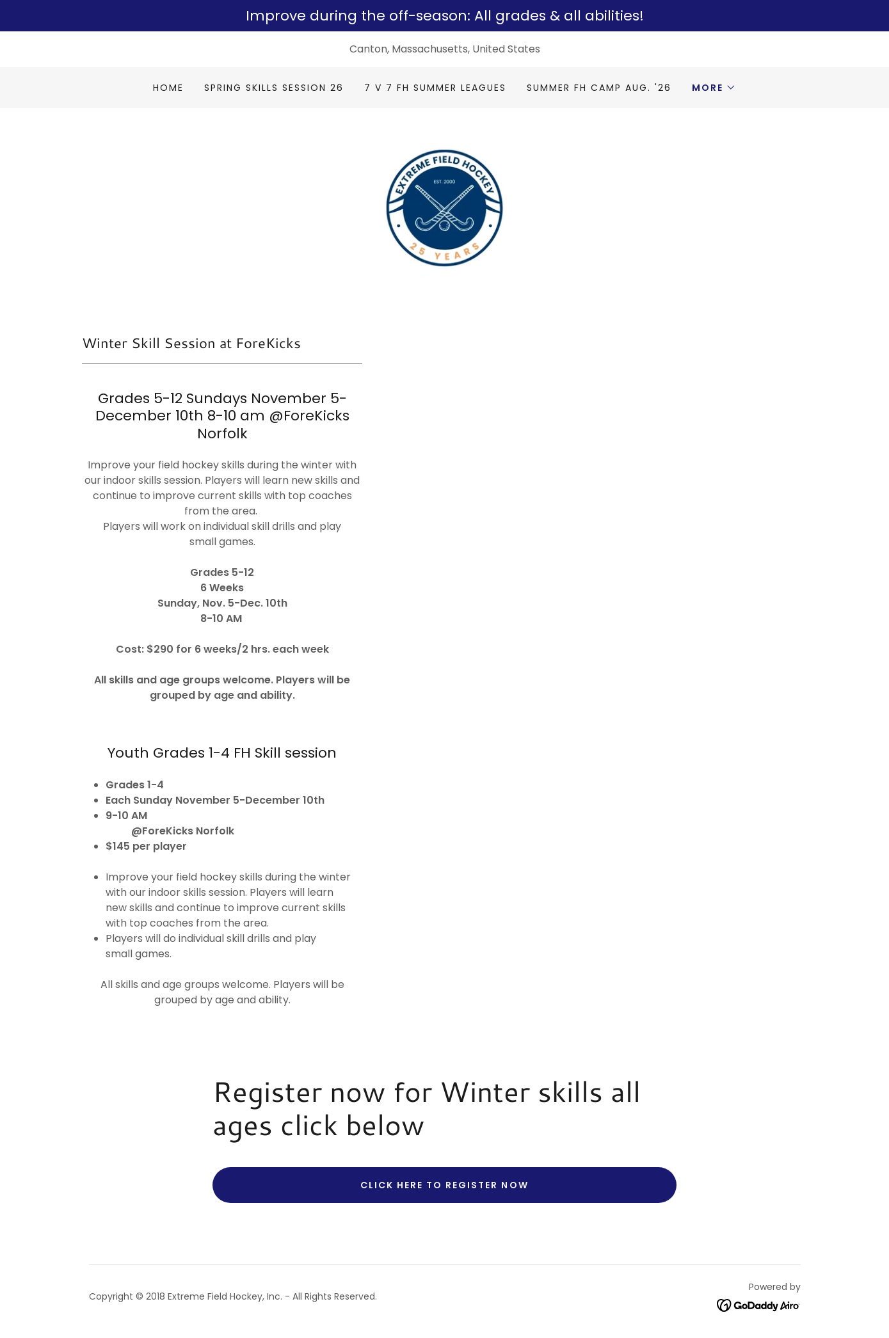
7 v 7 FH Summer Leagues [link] (435, 87)
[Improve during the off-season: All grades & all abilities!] (444, 15)
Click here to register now (444, 1190)
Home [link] (168, 87)
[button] (714, 87)
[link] (444, 209)
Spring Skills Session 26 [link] (274, 87)
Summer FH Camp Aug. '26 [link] (599, 87)
